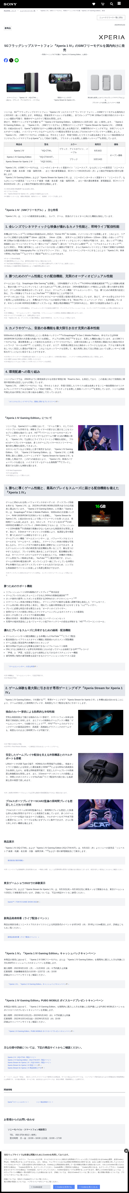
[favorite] (93, 4)
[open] (111, 4)
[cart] (102, 4)
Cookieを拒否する (64, 1187)
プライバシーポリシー (37, 1182)
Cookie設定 (37, 1187)
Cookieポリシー (30, 1179)
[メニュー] (120, 4)
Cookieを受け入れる (89, 1187)
